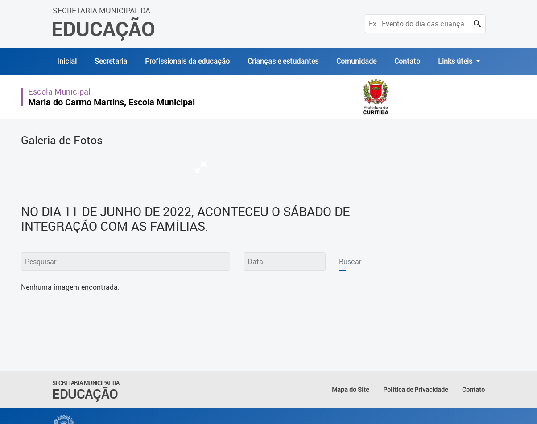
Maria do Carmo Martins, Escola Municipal (111, 102)
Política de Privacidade (415, 389)
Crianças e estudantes (283, 61)
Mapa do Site (350, 389)
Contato (407, 61)
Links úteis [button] (456, 61)
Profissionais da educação (187, 61)
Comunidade (356, 61)
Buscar (350, 261)
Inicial (67, 61)
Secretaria (111, 61)
